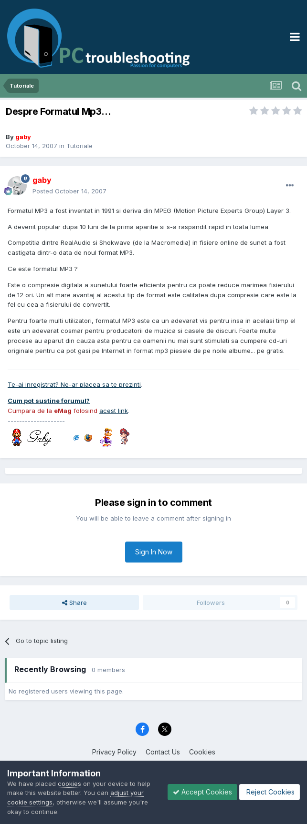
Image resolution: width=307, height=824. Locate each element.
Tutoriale (79, 146)
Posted (69, 191)
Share (74, 602)
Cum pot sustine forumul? (49, 400)
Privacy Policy (114, 752)
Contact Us (163, 752)
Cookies (202, 752)
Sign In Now (153, 552)
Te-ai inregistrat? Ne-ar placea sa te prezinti (74, 384)
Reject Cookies (269, 792)
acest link (113, 410)
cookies (69, 783)
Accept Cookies (202, 792)
